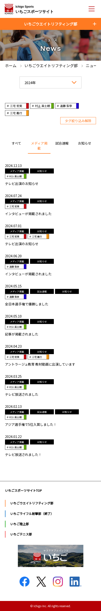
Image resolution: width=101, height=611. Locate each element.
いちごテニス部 (21, 534)
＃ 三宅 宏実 (14, 106)
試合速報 (62, 143)
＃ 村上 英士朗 (40, 106)
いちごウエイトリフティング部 (31, 503)
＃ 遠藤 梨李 (64, 106)
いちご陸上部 (19, 524)
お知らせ (84, 143)
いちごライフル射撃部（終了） (32, 513)
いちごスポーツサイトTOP (23, 490)
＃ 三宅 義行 (14, 113)
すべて (16, 143)
